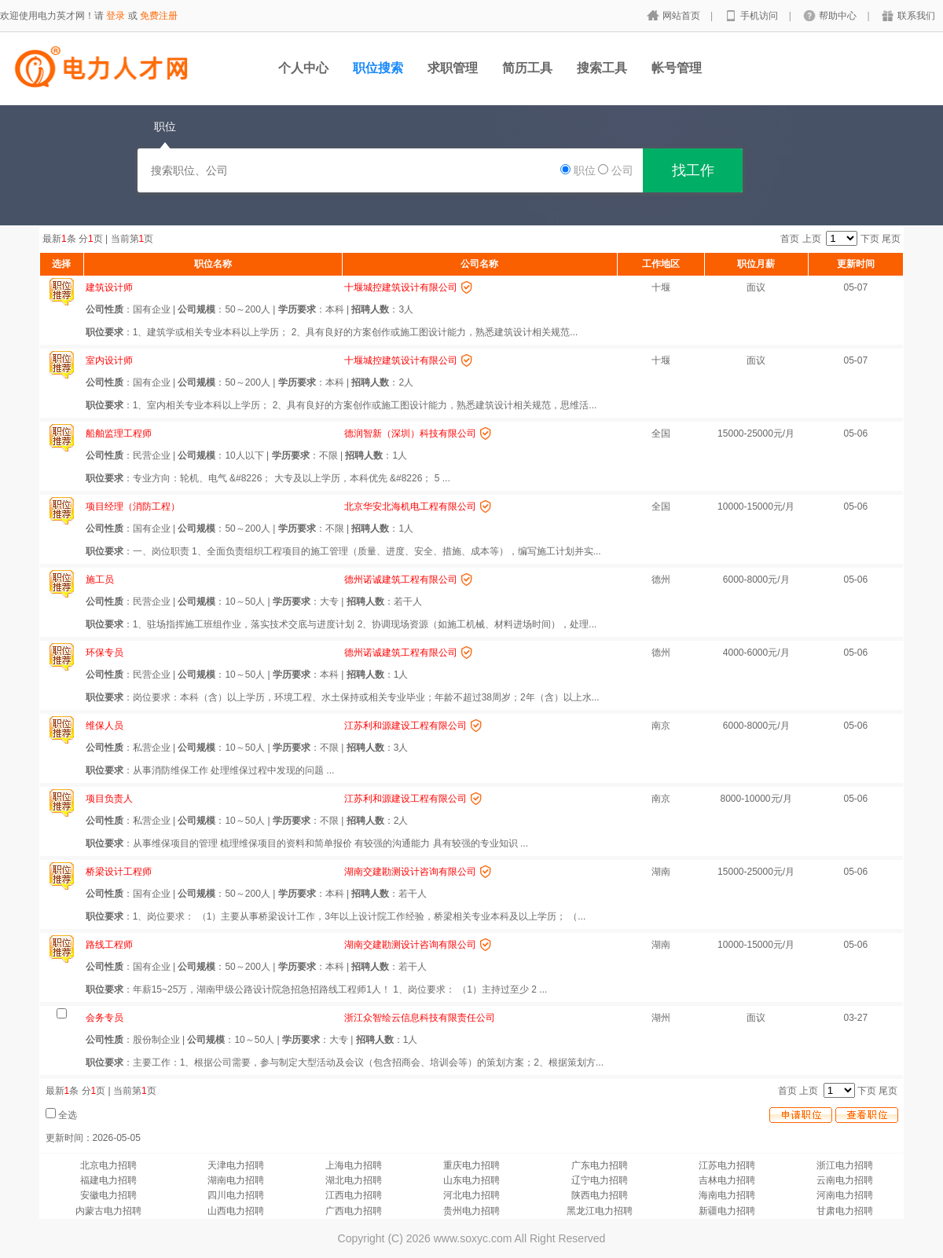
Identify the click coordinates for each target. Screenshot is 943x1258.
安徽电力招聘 (108, 1195)
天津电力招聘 (235, 1165)
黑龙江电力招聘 (600, 1210)
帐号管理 (676, 68)
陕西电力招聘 (599, 1195)
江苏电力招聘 (727, 1165)
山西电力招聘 (235, 1210)
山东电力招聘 (471, 1180)
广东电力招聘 (599, 1165)
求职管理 (452, 68)
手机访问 (760, 15)
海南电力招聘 (727, 1195)
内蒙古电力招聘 (108, 1210)
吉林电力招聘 (727, 1180)
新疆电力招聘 (727, 1210)
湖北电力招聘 (353, 1180)
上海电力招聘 (353, 1165)
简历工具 (527, 68)
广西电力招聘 (353, 1210)
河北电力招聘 (471, 1195)
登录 (115, 15)
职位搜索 (378, 68)
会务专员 (104, 1017)
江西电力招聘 (353, 1195)
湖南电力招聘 (235, 1180)
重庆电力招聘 (471, 1165)
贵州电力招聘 (471, 1210)
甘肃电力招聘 (844, 1210)
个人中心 (303, 68)
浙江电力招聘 (844, 1165)
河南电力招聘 (844, 1195)
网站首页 (682, 15)
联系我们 (916, 15)
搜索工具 (602, 68)
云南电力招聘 (844, 1180)
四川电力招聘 (235, 1195)
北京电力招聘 (108, 1165)
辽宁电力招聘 (599, 1180)
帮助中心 (839, 15)
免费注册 (159, 15)
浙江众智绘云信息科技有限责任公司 (419, 1017)
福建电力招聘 (108, 1180)
